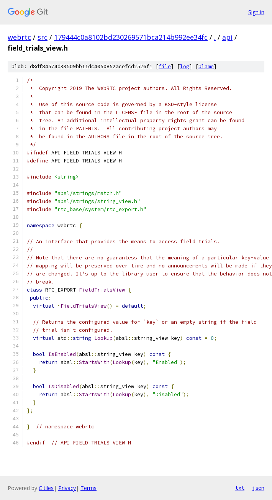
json (258, 487)
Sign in (256, 12)
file (165, 66)
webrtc (19, 37)
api (227, 37)
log (184, 66)
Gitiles (46, 488)
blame (206, 66)
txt (239, 487)
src (43, 37)
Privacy (67, 488)
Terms (88, 488)
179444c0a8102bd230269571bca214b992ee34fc (131, 37)
